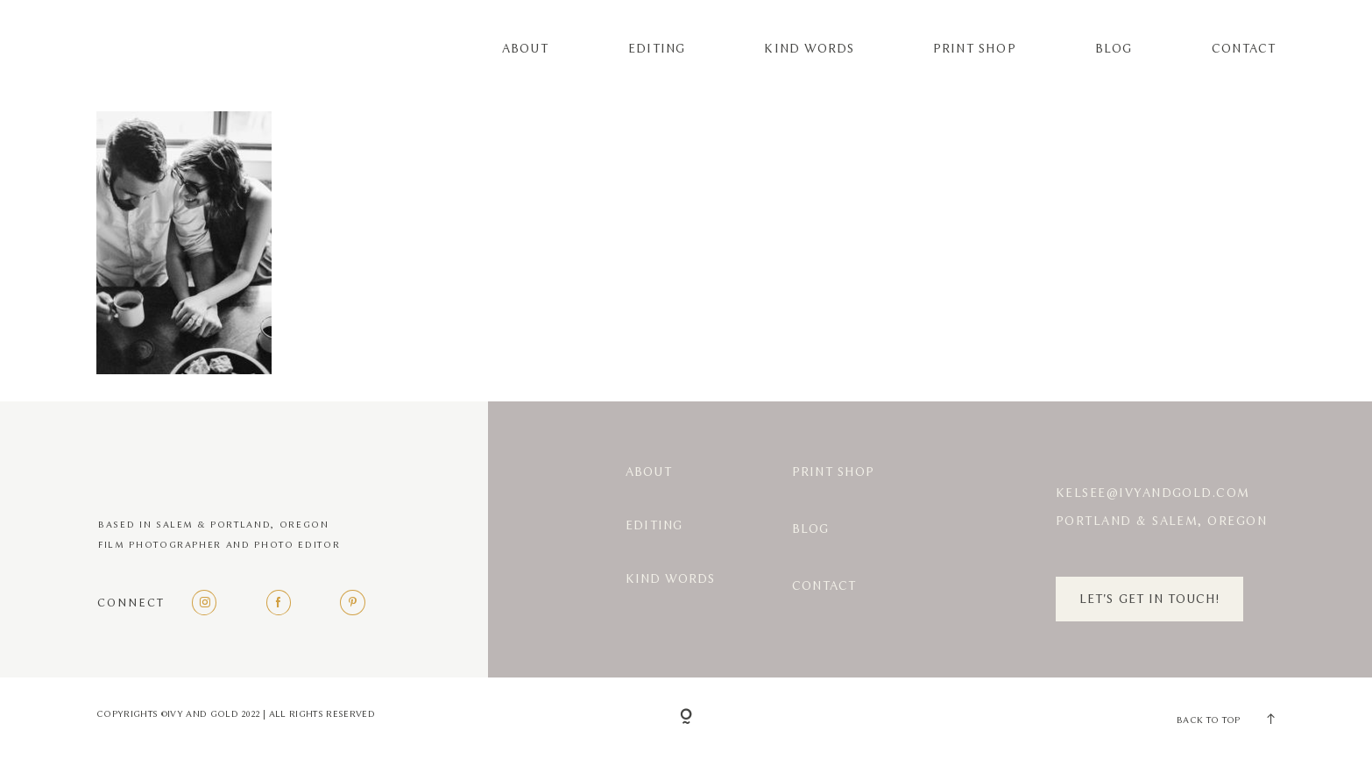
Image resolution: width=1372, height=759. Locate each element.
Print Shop (974, 49)
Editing (656, 49)
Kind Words (808, 49)
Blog (1113, 49)
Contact (1244, 49)
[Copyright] (686, 717)
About (525, 49)
